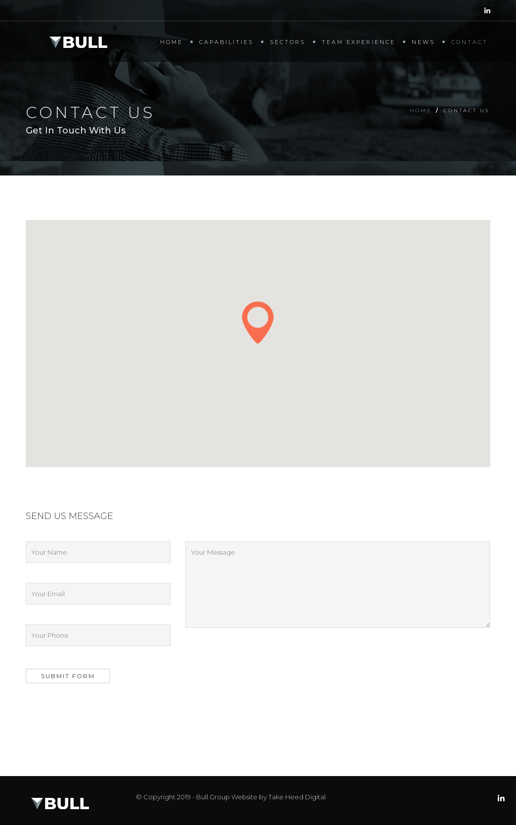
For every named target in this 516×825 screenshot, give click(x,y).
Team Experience (358, 42)
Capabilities (226, 42)
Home (171, 42)
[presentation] (101, 712)
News (423, 42)
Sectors (287, 42)
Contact (469, 42)
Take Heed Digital (297, 797)
